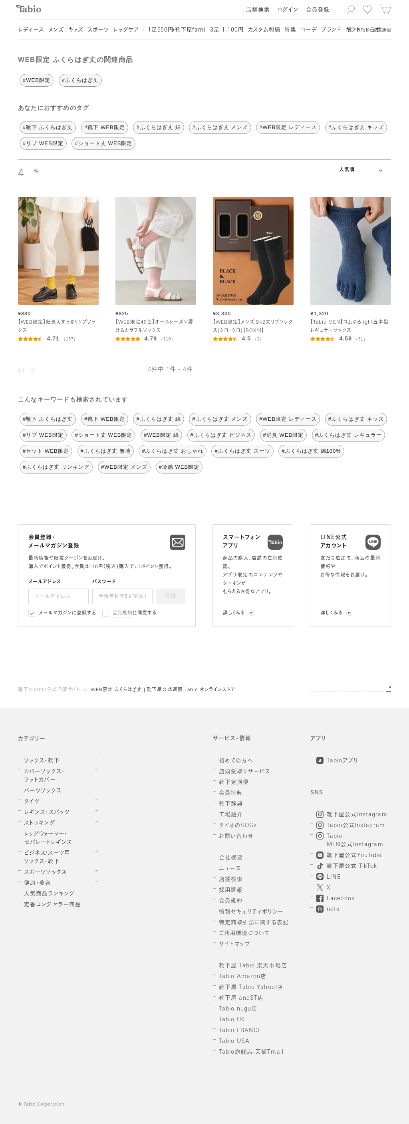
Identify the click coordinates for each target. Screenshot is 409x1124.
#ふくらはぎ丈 (80, 80)
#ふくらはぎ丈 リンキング (56, 467)
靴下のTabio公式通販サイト (49, 690)
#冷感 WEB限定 (179, 467)
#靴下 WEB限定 (104, 127)
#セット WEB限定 (46, 451)
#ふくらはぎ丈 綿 (158, 127)
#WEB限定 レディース (288, 127)
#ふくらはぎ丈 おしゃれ (172, 451)
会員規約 (123, 613)
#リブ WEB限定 (43, 143)
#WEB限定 (36, 80)
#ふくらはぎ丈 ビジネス (221, 435)
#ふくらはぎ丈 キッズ (356, 127)
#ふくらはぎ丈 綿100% (311, 451)
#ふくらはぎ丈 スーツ (242, 451)
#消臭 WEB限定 (283, 435)
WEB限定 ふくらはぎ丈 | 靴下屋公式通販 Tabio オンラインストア (163, 690)
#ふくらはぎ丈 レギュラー (348, 435)
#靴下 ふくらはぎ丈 (48, 127)
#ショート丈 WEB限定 (103, 143)
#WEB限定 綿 (161, 435)
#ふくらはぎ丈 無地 (106, 451)
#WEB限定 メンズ (124, 467)
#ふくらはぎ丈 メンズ (220, 127)
